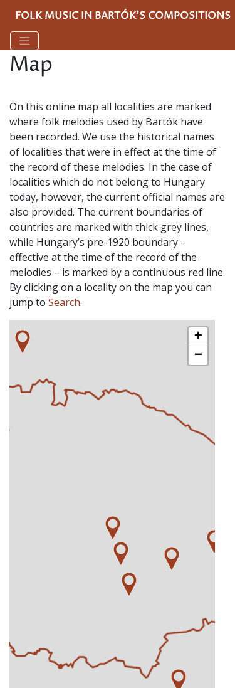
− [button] (198, 355)
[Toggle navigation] (24, 40)
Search (64, 302)
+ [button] (198, 336)
